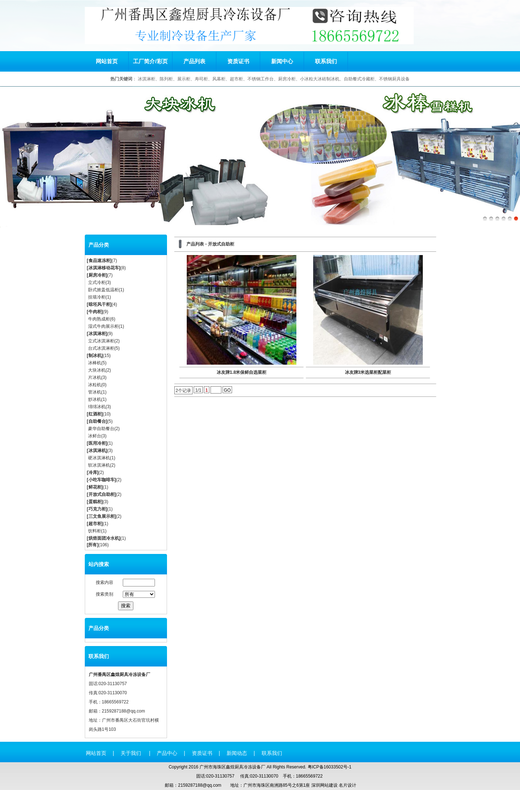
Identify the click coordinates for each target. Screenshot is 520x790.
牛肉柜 (95, 311)
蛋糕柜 (95, 501)
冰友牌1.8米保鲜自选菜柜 (242, 372)
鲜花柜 (95, 487)
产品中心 (167, 753)
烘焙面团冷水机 (103, 538)
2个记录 (183, 390)
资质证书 (238, 61)
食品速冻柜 (99, 260)
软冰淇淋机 (99, 465)
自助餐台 (97, 421)
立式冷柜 (97, 282)
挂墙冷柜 (97, 297)
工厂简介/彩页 (150, 61)
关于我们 (132, 753)
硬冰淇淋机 (99, 457)
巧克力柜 (97, 509)
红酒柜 (95, 414)
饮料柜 (94, 530)
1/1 (198, 390)
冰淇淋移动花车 (103, 267)
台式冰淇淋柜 (101, 348)
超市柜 (95, 523)
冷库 (92, 472)
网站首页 (107, 61)
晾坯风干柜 (99, 304)
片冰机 (94, 377)
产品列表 (194, 61)
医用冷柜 (97, 443)
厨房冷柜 (97, 275)
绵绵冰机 (97, 406)
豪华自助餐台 (101, 428)
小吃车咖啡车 (101, 479)
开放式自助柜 (101, 494)
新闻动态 (237, 753)
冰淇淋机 (97, 450)
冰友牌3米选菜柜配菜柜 (368, 372)
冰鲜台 (94, 435)
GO (227, 390)
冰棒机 (94, 362)
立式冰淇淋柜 (101, 340)
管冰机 (94, 392)
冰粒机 (94, 384)
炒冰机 (94, 399)
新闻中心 (282, 61)
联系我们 (326, 61)
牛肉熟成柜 (99, 319)
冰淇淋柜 (97, 333)
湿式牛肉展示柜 (103, 326)
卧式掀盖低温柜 (103, 289)
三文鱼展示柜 (101, 516)
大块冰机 (97, 370)
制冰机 (95, 355)
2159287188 (114, 711)
